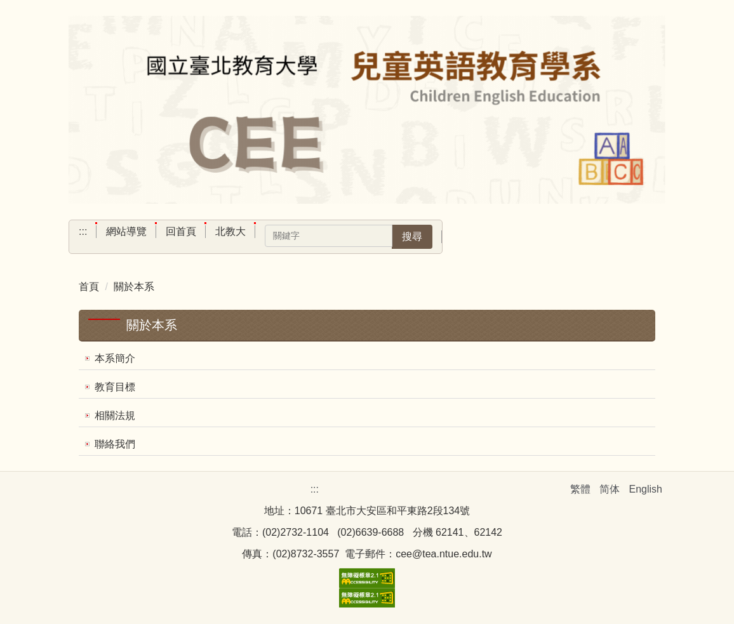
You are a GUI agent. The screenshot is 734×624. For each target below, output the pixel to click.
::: (83, 231)
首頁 (89, 286)
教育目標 (115, 387)
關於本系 (134, 286)
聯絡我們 (115, 444)
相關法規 (115, 415)
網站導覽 (126, 231)
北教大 (230, 231)
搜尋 (412, 236)
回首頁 (181, 231)
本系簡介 (115, 358)
